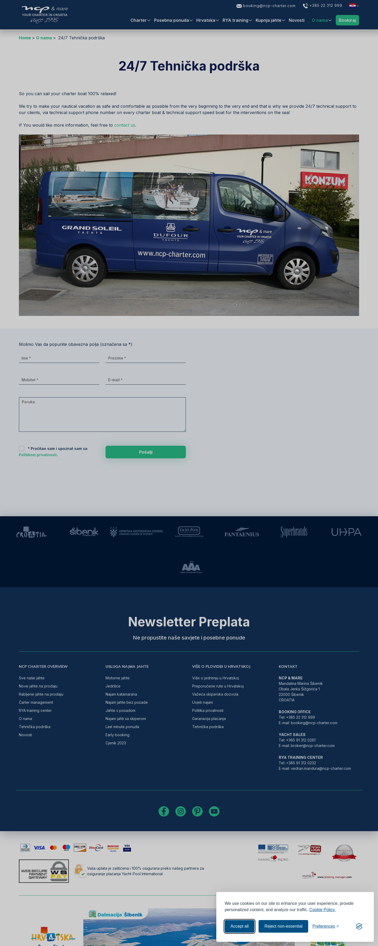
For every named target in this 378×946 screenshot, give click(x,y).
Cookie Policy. (322, 909)
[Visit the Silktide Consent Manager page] (359, 926)
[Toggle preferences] (325, 926)
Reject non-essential (283, 926)
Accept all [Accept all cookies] (239, 926)
